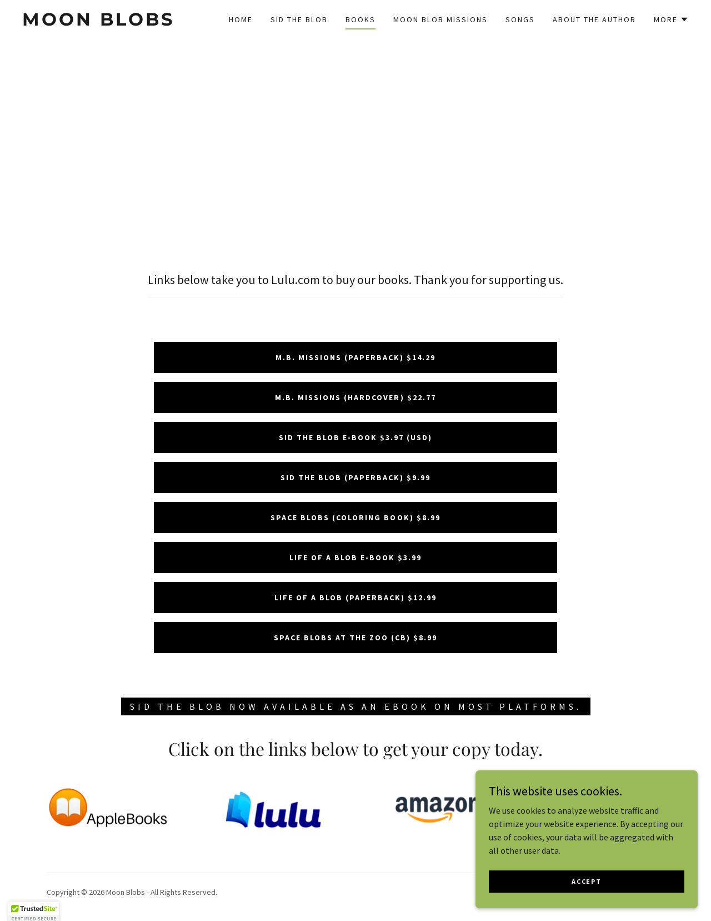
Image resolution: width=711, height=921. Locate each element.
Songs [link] (520, 19)
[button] (671, 19)
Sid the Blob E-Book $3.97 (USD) (355, 437)
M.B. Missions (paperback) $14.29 (355, 357)
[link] (113, 22)
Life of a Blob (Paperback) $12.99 (355, 598)
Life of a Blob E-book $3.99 (355, 557)
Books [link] (360, 19)
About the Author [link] (594, 19)
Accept (586, 888)
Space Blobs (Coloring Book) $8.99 (355, 517)
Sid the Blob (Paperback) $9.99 (355, 477)
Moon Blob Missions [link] (440, 19)
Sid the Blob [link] (299, 19)
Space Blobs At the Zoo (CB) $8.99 (355, 638)
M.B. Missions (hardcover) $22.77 (355, 397)
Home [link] (241, 19)
